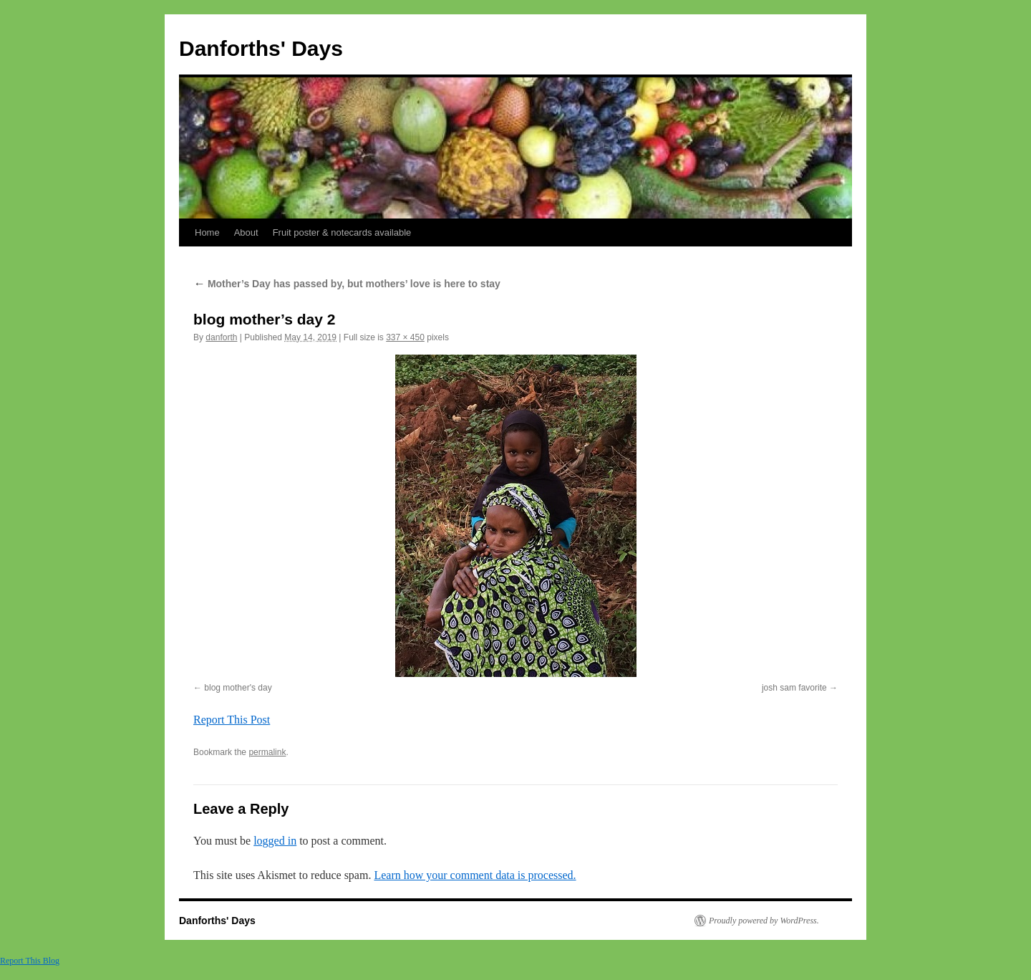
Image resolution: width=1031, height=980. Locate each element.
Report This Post (231, 720)
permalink (267, 752)
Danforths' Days (261, 48)
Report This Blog (29, 961)
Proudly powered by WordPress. (764, 921)
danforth (221, 337)
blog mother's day (237, 688)
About (246, 232)
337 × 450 (405, 337)
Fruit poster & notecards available (342, 232)
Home (207, 232)
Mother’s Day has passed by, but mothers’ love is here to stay (346, 283)
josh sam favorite (794, 688)
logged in (274, 841)
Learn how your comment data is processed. (475, 875)
